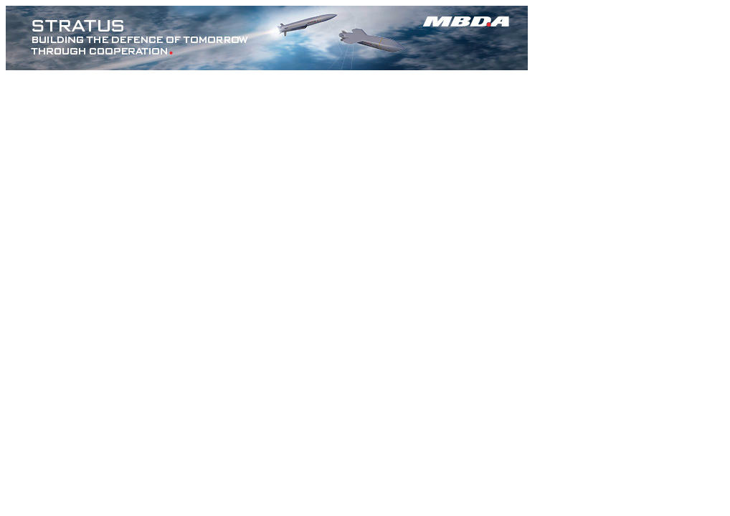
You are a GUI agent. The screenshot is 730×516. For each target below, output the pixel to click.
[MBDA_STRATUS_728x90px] (267, 66)
